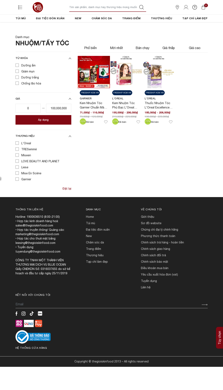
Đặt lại (67, 202)
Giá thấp (168, 62)
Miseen (26, 169)
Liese (24, 181)
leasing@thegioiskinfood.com (35, 257)
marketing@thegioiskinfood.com (37, 248)
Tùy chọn (219, 337)
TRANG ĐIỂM (131, 18)
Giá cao (194, 62)
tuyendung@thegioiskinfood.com (38, 265)
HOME (90, 230)
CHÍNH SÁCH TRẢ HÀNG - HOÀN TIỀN (162, 256)
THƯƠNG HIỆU (161, 18)
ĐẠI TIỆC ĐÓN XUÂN (50, 18)
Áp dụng (43, 133)
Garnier (26, 193)
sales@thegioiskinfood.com (34, 239)
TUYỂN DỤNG (149, 295)
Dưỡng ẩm (28, 79)
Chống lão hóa (31, 97)
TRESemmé (29, 163)
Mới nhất (116, 62)
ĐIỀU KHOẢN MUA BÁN (154, 282)
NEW (78, 18)
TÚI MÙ (21, 18)
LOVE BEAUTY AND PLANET (40, 175)
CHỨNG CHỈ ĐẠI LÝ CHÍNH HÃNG (159, 243)
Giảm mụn (28, 85)
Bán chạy (142, 62)
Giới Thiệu (147, 230)
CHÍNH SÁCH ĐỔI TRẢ (153, 269)
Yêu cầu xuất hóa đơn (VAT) (159, 288)
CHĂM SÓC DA (102, 18)
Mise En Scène (31, 187)
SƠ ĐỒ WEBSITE (151, 237)
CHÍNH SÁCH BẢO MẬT (154, 275)
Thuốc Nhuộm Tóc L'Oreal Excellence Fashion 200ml (157, 122)
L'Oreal (26, 157)
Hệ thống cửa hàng (31, 362)
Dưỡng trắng (30, 91)
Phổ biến (90, 62)
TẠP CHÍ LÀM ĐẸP (194, 18)
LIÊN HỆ (145, 301)
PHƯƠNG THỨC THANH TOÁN (158, 250)
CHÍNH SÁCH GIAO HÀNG (155, 263)
